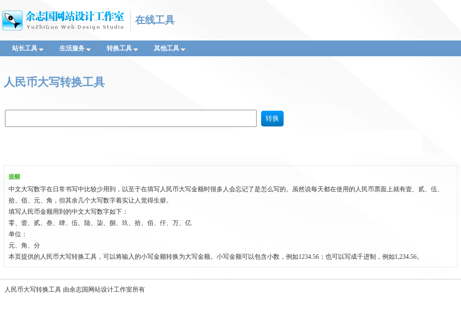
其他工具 (169, 48)
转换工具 (122, 48)
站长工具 (28, 48)
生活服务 (75, 48)
